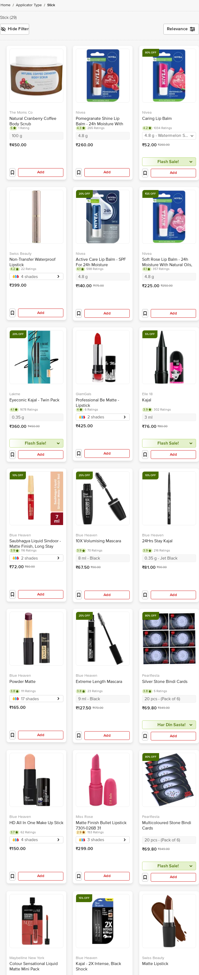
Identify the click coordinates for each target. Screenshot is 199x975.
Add (40, 172)
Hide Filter (14, 29)
